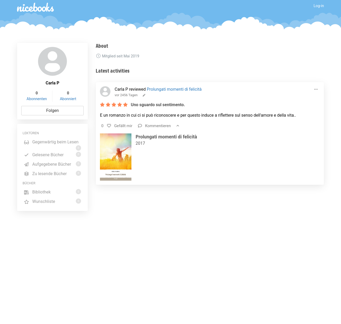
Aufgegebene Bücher (52, 164)
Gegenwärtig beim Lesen (52, 142)
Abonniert (68, 99)
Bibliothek (52, 192)
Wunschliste (52, 201)
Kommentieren (154, 125)
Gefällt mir (119, 125)
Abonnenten (36, 99)
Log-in (319, 6)
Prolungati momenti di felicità (174, 89)
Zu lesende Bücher (52, 173)
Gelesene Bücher (52, 154)
